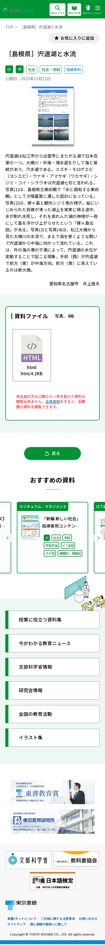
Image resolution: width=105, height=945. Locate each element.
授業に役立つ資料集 (40, 620)
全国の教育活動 (35, 714)
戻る (52, 454)
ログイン (87, 10)
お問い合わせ (88, 919)
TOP (9, 27)
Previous (7, 538)
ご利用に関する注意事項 (58, 919)
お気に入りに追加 (77, 38)
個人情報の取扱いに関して (48, 925)
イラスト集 (31, 738)
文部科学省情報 (35, 667)
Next (97, 538)
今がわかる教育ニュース (45, 643)
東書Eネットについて (22, 919)
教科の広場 (74, 10)
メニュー (97, 10)
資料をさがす (57, 10)
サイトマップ (16, 925)
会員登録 (52, 401)
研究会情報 (31, 691)
